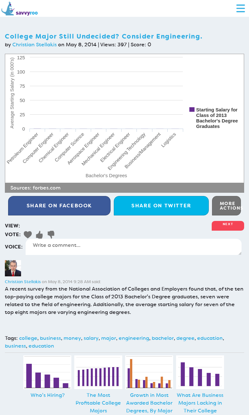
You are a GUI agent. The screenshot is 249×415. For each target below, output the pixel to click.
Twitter (161, 205)
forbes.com (47, 187)
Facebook (59, 205)
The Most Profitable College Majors (98, 403)
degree (185, 338)
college (28, 338)
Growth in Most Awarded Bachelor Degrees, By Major (149, 403)
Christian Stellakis (34, 44)
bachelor (163, 338)
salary (91, 338)
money (72, 338)
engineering (134, 338)
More (230, 206)
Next (228, 224)
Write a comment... (134, 247)
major (108, 338)
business (50, 338)
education (210, 338)
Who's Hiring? (47, 395)
